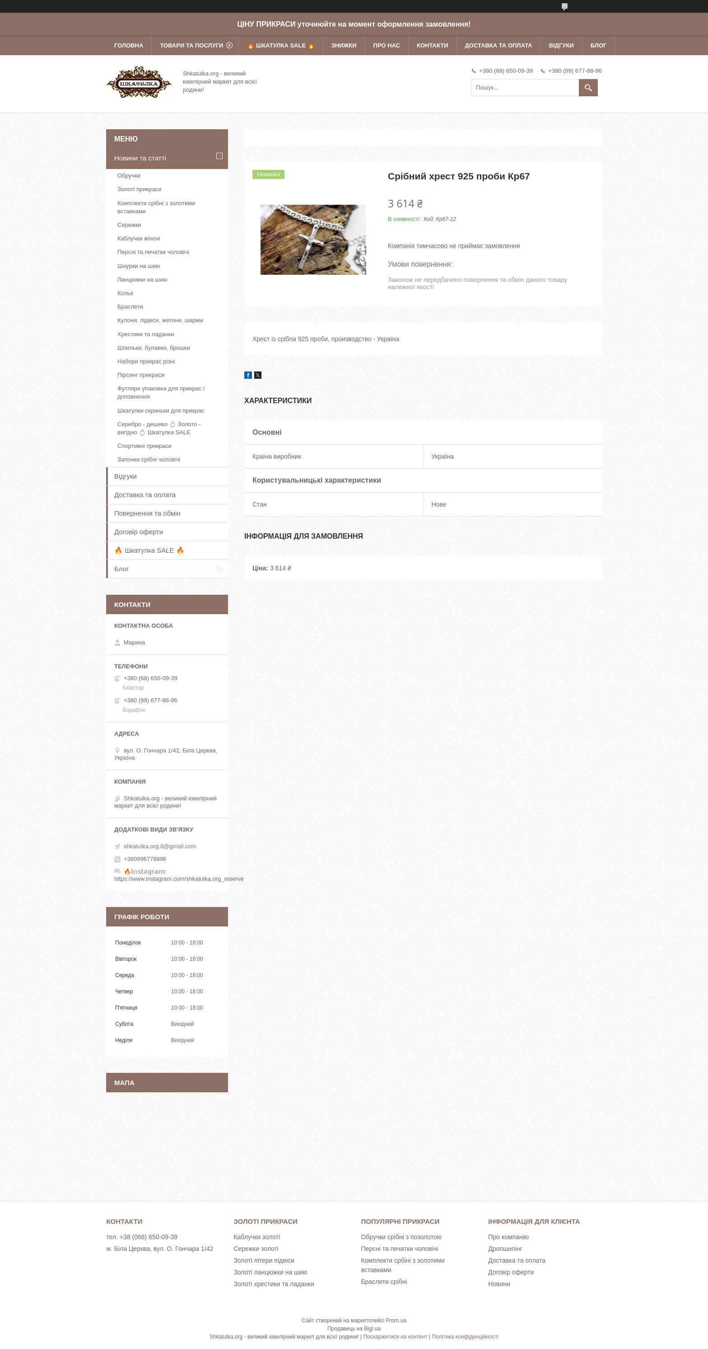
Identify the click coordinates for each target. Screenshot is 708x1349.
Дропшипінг (505, 1248)
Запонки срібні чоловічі (148, 459)
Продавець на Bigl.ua (354, 1328)
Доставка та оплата (498, 45)
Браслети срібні (384, 1281)
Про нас (386, 45)
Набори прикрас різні (146, 361)
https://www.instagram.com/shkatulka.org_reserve (179, 878)
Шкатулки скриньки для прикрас (161, 410)
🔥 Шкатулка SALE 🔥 (280, 45)
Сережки (129, 224)
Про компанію (508, 1237)
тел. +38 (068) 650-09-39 (141, 1237)
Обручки (128, 175)
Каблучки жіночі (138, 238)
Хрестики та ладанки (145, 334)
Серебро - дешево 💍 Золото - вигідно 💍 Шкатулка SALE (159, 428)
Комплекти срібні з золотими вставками (156, 207)
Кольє (125, 293)
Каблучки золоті (256, 1237)
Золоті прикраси (139, 189)
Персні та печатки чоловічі (153, 252)
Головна (128, 45)
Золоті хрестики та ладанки (273, 1284)
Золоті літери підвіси (263, 1260)
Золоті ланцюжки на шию (270, 1272)
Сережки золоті (256, 1248)
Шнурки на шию (138, 266)
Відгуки (561, 45)
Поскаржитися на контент (395, 1337)
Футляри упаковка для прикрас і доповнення (161, 392)
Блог (599, 45)
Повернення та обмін (147, 513)
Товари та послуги (191, 45)
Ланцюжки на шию (142, 279)
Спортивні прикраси (144, 445)
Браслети (130, 306)
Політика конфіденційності (465, 1337)
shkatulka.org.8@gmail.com (160, 846)
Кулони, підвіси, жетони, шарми (160, 320)
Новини (499, 1284)
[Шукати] (588, 87)
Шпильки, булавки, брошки (153, 347)
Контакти (432, 45)
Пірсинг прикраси (140, 374)
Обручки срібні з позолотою (401, 1237)
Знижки (344, 45)
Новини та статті (140, 158)
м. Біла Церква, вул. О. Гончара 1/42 (159, 1248)
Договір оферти (138, 532)
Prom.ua (396, 1320)
